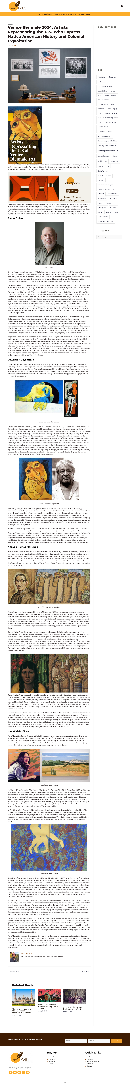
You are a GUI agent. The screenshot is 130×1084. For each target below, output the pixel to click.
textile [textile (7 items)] (100, 212)
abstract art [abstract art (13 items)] (112, 77)
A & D (67, 4)
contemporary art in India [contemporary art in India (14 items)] (107, 146)
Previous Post (14, 972)
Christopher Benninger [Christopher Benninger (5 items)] (105, 131)
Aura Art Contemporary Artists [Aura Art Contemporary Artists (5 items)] (108, 118)
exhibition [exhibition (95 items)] (102, 161)
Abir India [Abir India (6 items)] (101, 77)
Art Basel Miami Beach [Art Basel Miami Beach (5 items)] (105, 86)
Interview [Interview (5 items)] (101, 193)
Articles (51, 4)
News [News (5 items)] (100, 203)
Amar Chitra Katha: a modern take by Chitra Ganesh (49, 1007)
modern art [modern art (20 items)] (113, 198)
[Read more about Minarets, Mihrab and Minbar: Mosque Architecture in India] (23, 998)
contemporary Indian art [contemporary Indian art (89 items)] (108, 151)
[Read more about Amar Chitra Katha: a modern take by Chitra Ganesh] (49, 995)
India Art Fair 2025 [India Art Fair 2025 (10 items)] (104, 176)
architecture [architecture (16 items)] (102, 82)
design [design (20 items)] (115, 156)
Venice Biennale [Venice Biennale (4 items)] (103, 217)
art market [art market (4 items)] (101, 109)
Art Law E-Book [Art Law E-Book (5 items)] (103, 100)
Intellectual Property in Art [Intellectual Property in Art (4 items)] (106, 189)
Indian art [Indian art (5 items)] (101, 180)
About (38, 4)
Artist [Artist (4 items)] (99, 95)
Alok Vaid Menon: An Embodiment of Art (73, 1008)
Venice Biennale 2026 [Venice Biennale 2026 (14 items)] (105, 221)
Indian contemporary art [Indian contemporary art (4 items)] (105, 185)
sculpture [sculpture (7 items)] (113, 207)
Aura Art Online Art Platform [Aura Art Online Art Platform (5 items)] (107, 122)
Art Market (59, 4)
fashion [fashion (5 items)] (100, 166)
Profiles (44, 4)
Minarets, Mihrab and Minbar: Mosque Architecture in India (22, 1011)
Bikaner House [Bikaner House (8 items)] (103, 127)
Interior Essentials (95, 4)
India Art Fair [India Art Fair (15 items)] (103, 171)
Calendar (106, 4)
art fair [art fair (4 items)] (113, 91)
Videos (73, 4)
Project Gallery (83, 4)
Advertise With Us (106, 8)
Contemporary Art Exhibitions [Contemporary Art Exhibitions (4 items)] (107, 141)
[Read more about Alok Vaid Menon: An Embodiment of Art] (74, 997)
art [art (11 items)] (111, 82)
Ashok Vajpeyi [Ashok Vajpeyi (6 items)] (113, 109)
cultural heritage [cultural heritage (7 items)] (103, 156)
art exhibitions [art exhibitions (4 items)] (102, 91)
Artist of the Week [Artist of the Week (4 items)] (111, 95)
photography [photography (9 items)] (102, 207)
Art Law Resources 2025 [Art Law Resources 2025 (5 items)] (106, 104)
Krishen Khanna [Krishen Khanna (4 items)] (113, 193)
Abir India (114, 4)
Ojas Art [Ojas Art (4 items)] (108, 203)
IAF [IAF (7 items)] (108, 166)
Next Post (86, 972)
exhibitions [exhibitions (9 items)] (114, 161)
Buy (115, 8)
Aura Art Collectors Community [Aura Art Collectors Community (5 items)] (108, 113)
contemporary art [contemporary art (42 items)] (104, 136)
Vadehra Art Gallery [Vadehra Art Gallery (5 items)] (112, 212)
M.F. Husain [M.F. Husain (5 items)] (102, 198)
